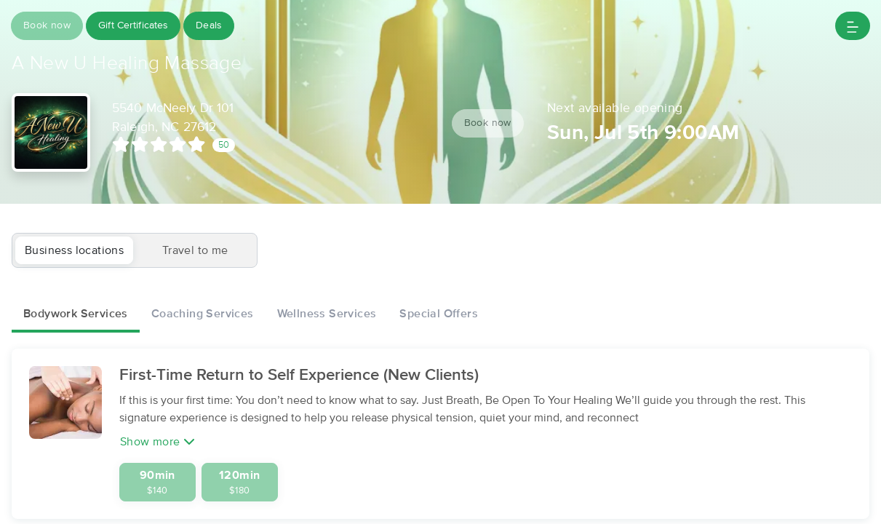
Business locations (74, 250)
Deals (212, 25)
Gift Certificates (135, 25)
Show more (157, 442)
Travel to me (195, 250)
